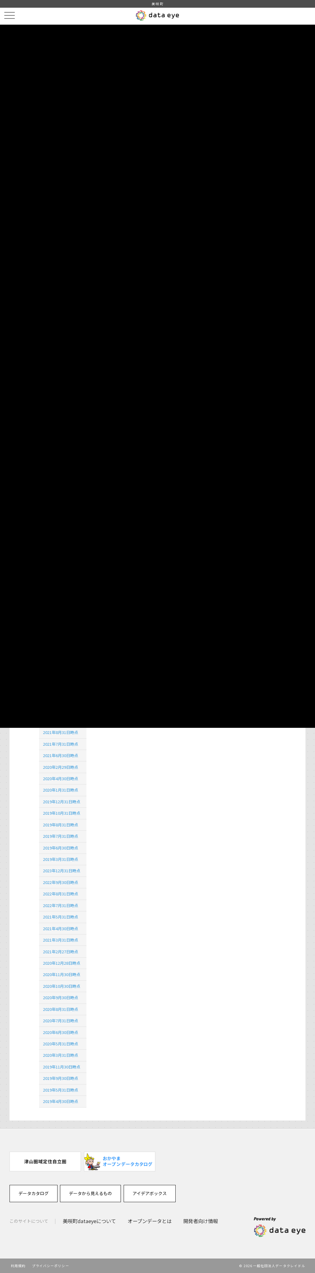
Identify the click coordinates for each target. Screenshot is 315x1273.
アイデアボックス (150, 1193)
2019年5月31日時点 (60, 1090)
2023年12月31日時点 (61, 871)
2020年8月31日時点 (60, 1009)
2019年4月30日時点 (60, 1101)
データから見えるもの (90, 1193)
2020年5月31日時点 (60, 1044)
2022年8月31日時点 (60, 894)
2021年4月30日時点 (60, 928)
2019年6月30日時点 (60, 848)
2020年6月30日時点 (60, 1032)
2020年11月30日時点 (61, 974)
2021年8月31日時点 (60, 732)
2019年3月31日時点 (60, 859)
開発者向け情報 (200, 1221)
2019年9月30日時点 (60, 1078)
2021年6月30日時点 (60, 755)
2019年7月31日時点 (60, 836)
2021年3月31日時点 (60, 940)
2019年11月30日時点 (61, 1067)
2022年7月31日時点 (60, 905)
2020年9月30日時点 (60, 997)
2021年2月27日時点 (60, 952)
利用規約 (18, 1265)
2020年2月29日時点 (60, 767)
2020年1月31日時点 (60, 790)
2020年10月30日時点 (61, 986)
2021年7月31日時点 (60, 744)
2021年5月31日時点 (60, 917)
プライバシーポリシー (50, 1265)
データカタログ (33, 1193)
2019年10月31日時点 (61, 813)
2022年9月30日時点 (60, 882)
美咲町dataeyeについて (89, 1221)
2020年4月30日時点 (60, 778)
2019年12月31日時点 (61, 802)
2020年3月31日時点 (60, 1055)
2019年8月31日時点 (60, 825)
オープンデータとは (150, 1221)
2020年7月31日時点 (60, 1021)
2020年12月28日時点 (61, 963)
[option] (45, 1161)
